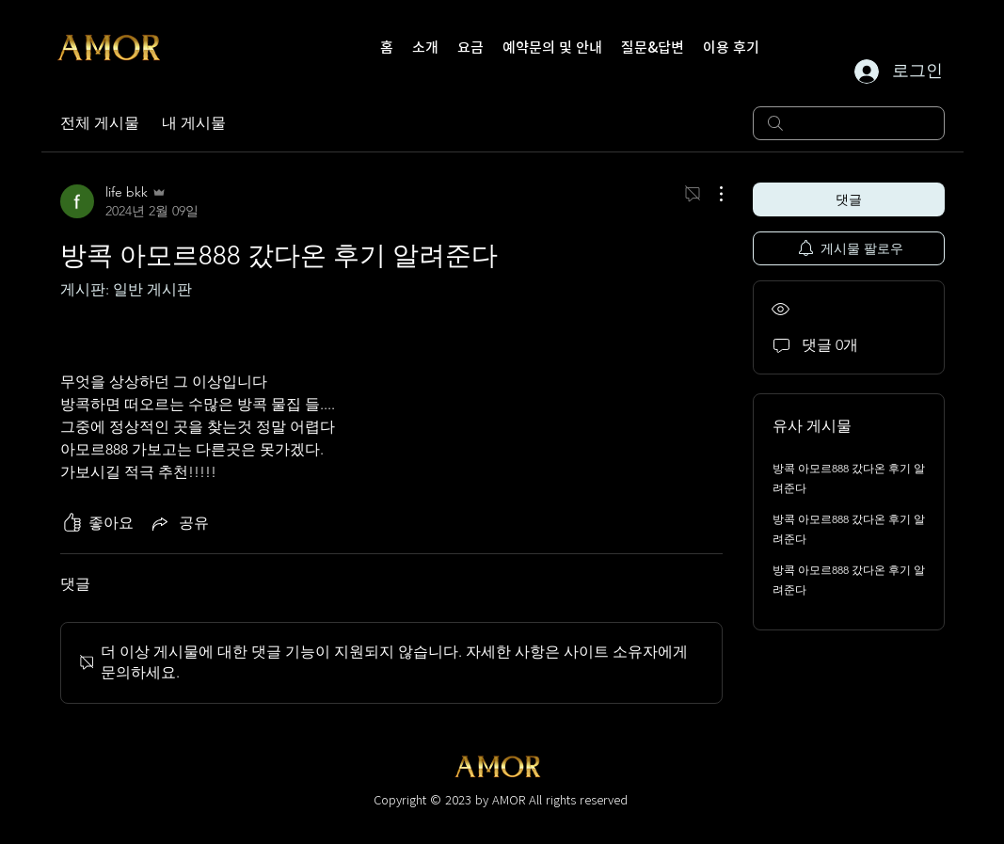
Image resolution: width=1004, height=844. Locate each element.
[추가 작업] (711, 194)
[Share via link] (179, 523)
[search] (849, 123)
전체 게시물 (99, 123)
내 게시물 (194, 123)
